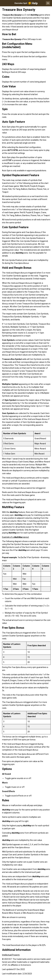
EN (48, 3)
